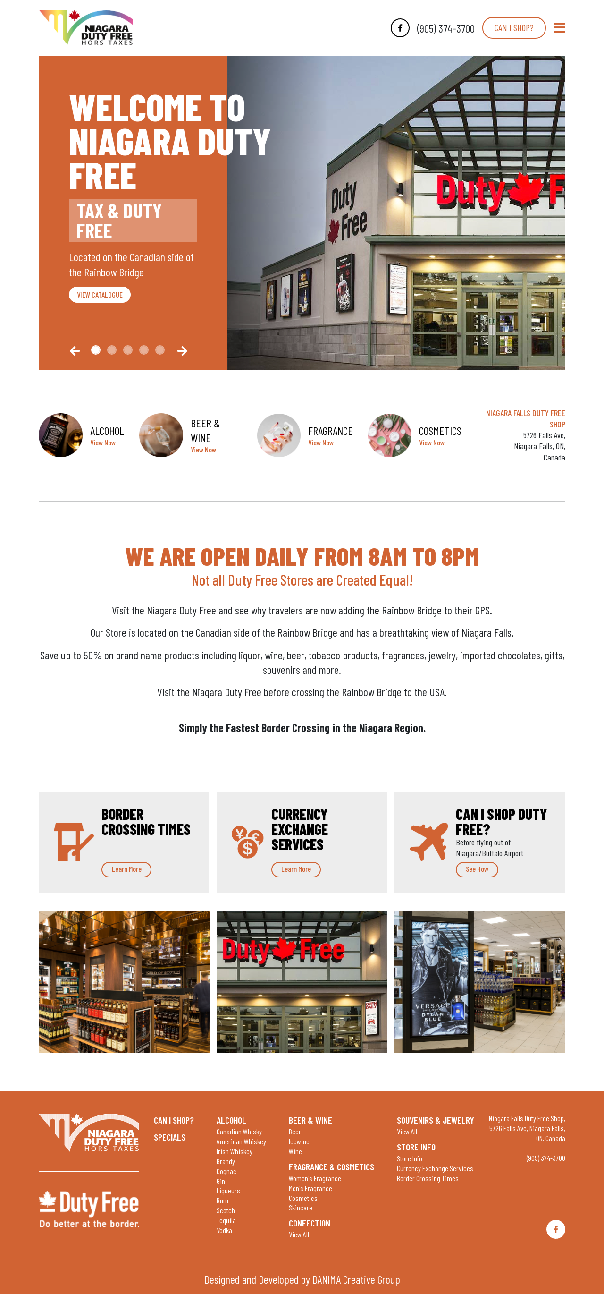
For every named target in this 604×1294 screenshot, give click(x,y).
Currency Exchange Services (435, 1168)
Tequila (226, 1220)
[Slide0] (96, 350)
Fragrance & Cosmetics (331, 1166)
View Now (103, 442)
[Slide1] (112, 350)
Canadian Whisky (239, 1131)
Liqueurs (228, 1190)
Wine (295, 1151)
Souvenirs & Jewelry (435, 1119)
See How (477, 868)
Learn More (127, 868)
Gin (221, 1180)
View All (299, 1234)
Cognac (226, 1170)
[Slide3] (144, 350)
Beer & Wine (310, 1119)
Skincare (300, 1207)
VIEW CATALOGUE (100, 294)
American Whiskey (241, 1141)
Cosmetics (303, 1197)
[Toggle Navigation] (559, 28)
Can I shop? (514, 27)
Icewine (299, 1141)
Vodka (224, 1230)
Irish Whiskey (234, 1151)
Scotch (226, 1210)
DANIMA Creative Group (356, 1279)
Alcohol (231, 1119)
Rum (222, 1200)
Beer (295, 1131)
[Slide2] (128, 350)
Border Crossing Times (428, 1178)
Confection (309, 1222)
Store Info (416, 1146)
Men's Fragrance (310, 1187)
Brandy (226, 1161)
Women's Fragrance (315, 1178)
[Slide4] (160, 350)
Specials (169, 1136)
